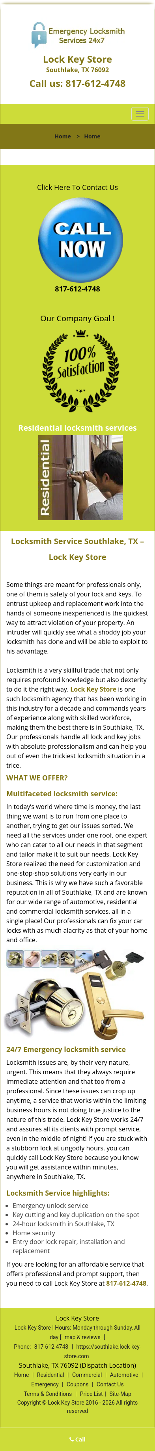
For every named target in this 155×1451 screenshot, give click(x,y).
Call (77, 1439)
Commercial (87, 1375)
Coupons (78, 1384)
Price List (91, 1394)
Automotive (124, 1375)
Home (62, 136)
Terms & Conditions (48, 1394)
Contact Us (110, 1384)
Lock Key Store (93, 689)
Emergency (44, 1384)
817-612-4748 (95, 83)
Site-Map (120, 1394)
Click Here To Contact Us (77, 187)
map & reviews (83, 1337)
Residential (50, 1375)
